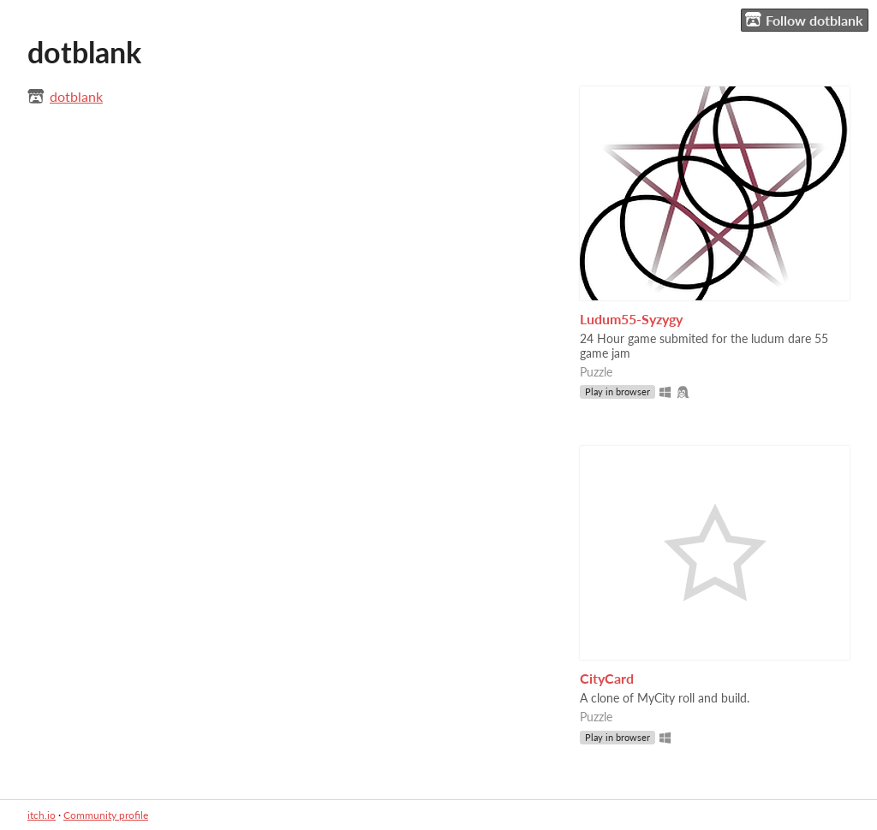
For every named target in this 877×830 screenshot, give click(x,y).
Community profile (105, 815)
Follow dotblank (804, 19)
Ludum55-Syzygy (631, 319)
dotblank (76, 96)
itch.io (41, 815)
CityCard (607, 678)
